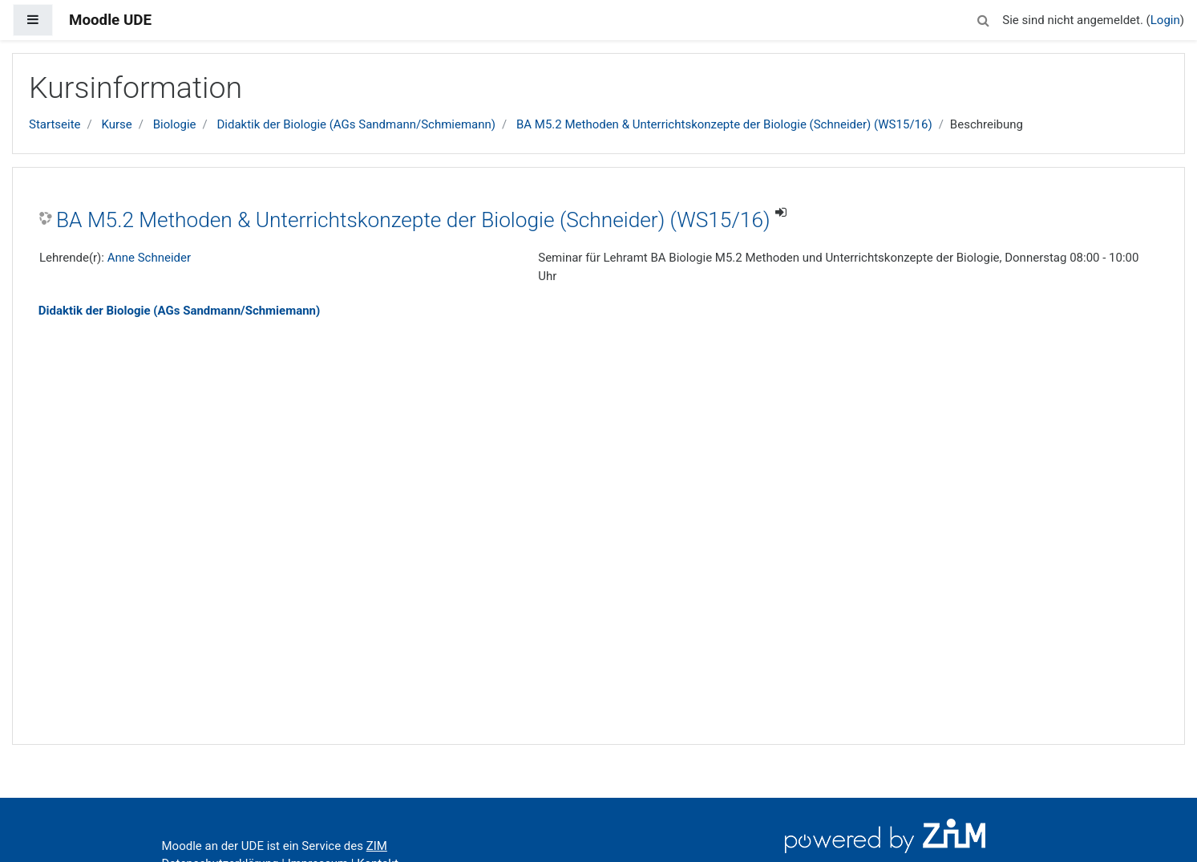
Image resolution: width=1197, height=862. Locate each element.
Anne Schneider (149, 257)
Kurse (116, 124)
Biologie (174, 124)
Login (1165, 20)
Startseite (55, 124)
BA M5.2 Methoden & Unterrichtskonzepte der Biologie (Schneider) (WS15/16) (724, 124)
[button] (983, 18)
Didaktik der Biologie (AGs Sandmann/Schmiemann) (355, 124)
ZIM (376, 846)
